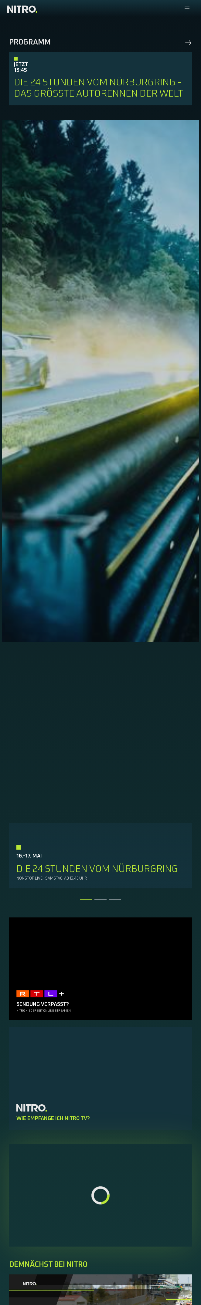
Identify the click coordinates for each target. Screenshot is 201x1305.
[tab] (86, 899)
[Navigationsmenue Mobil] (187, 9)
